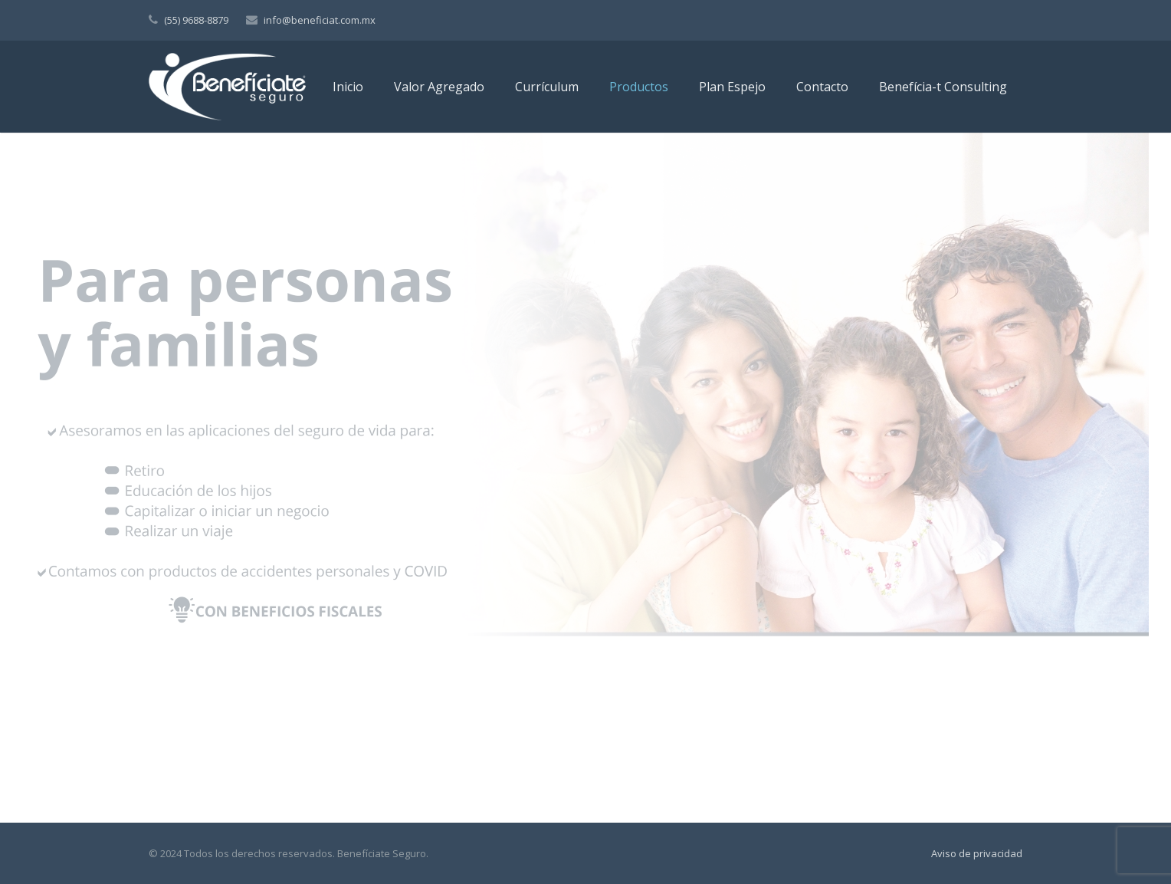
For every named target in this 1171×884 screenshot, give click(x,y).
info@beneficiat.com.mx (320, 20)
